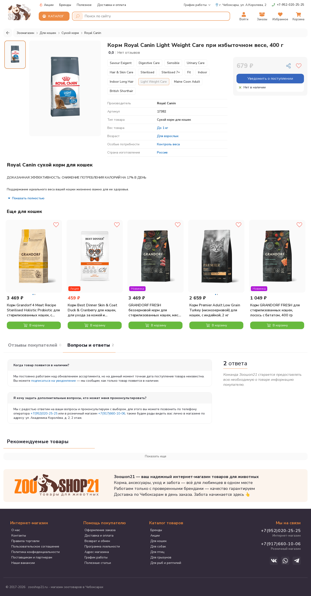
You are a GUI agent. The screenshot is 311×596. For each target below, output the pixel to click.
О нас (15, 530)
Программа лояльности (102, 546)
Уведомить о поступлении (270, 78)
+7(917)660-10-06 (111, 413)
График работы (195, 5)
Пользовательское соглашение (35, 546)
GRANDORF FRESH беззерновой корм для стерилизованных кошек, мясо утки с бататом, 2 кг (154, 310)
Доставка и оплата (111, 5)
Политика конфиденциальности (35, 552)
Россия (162, 152)
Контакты (18, 535)
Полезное (84, 5)
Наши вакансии (23, 563)
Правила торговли (25, 541)
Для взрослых (168, 136)
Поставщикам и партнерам (31, 557)
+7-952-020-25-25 (290, 5)
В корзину (33, 325)
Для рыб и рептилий (165, 563)
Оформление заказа (100, 530)
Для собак (158, 546)
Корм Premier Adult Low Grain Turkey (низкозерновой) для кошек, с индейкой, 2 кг (214, 310)
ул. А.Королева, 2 (240, 5)
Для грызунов (160, 557)
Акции (46, 5)
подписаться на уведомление (53, 381)
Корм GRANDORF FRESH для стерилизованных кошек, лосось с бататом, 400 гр (275, 310)
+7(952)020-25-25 (44, 413)
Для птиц (157, 552)
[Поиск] (78, 16)
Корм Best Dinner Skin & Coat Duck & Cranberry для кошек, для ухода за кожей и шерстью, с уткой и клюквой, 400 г (92, 310)
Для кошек (158, 541)
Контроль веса (168, 144)
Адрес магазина (97, 552)
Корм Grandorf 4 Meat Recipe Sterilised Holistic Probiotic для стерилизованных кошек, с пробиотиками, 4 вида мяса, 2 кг (33, 310)
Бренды (65, 5)
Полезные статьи (98, 563)
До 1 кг (162, 128)
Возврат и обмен (97, 541)
